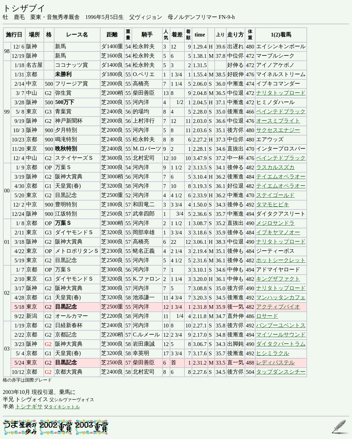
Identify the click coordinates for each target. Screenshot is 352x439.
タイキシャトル (64, 406)
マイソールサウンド (281, 334)
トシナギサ (29, 406)
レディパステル (275, 362)
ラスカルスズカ (275, 167)
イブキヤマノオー (278, 232)
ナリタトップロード (281, 93)
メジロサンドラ (275, 223)
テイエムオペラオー (281, 176)
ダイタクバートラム (281, 344)
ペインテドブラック (281, 111)
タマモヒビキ (272, 204)
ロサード (267, 316)
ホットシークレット (281, 260)
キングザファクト (278, 279)
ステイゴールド (275, 195)
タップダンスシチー (281, 372)
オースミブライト (278, 121)
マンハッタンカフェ (281, 297)
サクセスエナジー (278, 130)
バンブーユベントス (281, 325)
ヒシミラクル (272, 353)
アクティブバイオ (278, 307)
